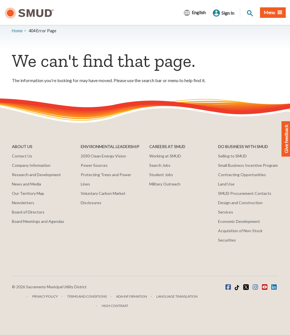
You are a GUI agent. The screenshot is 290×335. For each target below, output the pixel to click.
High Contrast (115, 306)
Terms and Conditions (87, 296)
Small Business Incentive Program (248, 165)
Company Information (31, 165)
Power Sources (94, 165)
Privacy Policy (45, 296)
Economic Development (239, 221)
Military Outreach (164, 184)
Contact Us (22, 155)
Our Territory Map (28, 193)
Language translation (177, 296)
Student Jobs (161, 174)
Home (17, 30)
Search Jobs (159, 165)
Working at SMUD (165, 155)
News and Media (26, 184)
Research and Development (36, 174)
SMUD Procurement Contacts (244, 193)
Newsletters (23, 202)
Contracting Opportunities (242, 174)
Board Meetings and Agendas (38, 221)
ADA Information (131, 296)
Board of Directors (28, 212)
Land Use (226, 184)
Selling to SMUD (232, 155)
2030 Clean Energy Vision (103, 155)
